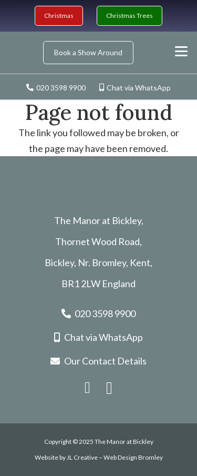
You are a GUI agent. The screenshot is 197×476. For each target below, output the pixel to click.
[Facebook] (87, 388)
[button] (181, 51)
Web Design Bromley (133, 457)
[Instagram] (109, 388)
